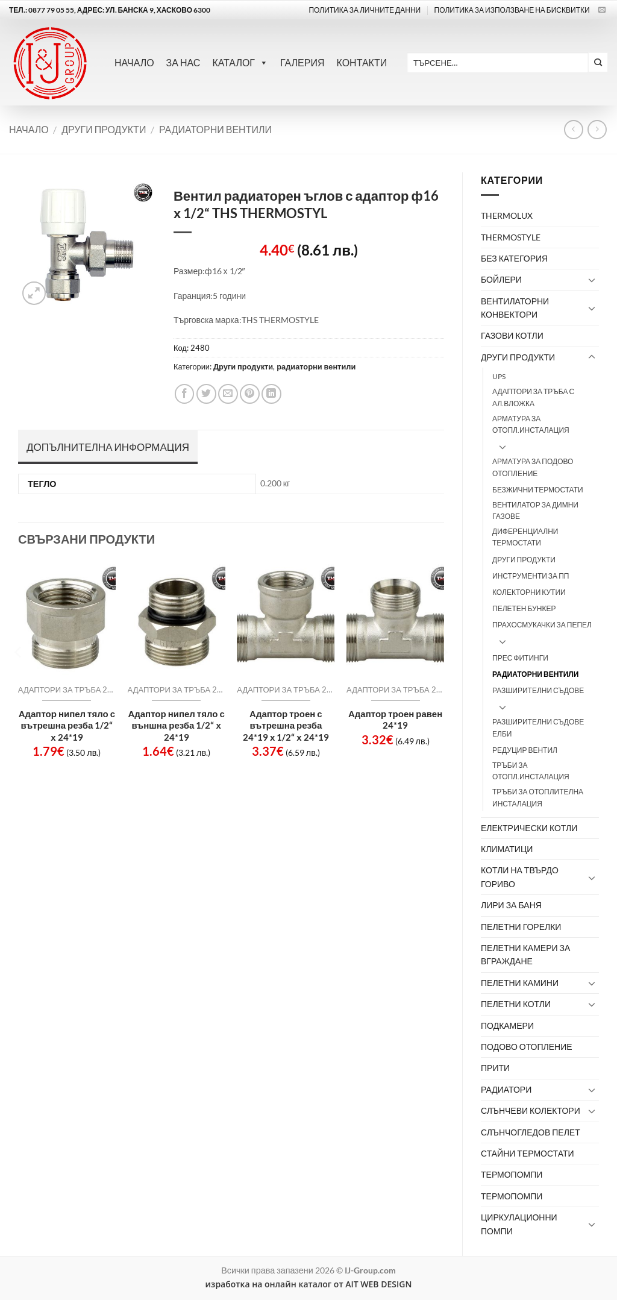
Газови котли (512, 335)
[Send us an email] (602, 10)
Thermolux (507, 215)
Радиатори (506, 1089)
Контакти (362, 62)
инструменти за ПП (530, 575)
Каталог (240, 62)
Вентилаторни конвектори (515, 307)
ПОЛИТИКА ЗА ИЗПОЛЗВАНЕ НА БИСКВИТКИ (512, 9)
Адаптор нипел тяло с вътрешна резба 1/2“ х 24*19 (67, 725)
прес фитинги (520, 657)
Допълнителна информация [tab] (108, 447)
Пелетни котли (516, 1004)
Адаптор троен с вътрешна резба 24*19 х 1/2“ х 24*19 (286, 725)
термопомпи (511, 1196)
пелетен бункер (524, 608)
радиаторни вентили (215, 129)
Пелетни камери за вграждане (525, 954)
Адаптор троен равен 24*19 (395, 719)
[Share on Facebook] (185, 394)
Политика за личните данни (364, 9)
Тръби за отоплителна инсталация (537, 797)
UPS (499, 376)
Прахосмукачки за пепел (542, 624)
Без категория (514, 258)
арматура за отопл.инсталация (530, 424)
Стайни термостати (527, 1153)
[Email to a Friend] (228, 394)
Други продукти (103, 129)
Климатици (507, 849)
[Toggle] (591, 279)
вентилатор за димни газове (535, 510)
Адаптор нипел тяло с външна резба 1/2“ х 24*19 (176, 725)
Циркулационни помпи (519, 1224)
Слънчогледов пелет (530, 1132)
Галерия (302, 62)
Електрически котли (529, 828)
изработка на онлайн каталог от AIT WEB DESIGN (308, 1284)
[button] (34, 293)
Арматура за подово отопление (532, 467)
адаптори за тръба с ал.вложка (533, 397)
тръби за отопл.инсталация (530, 771)
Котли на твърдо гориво (520, 876)
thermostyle (510, 237)
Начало (134, 62)
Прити (495, 1068)
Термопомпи (511, 1174)
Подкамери (507, 1025)
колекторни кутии (529, 592)
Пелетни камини (520, 983)
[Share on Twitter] (206, 394)
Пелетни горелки (521, 927)
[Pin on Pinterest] (250, 394)
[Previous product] (596, 129)
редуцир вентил (524, 750)
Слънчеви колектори (530, 1110)
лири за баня (511, 905)
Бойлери (501, 279)
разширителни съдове (538, 690)
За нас (183, 62)
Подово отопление (526, 1046)
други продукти (524, 559)
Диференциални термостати (525, 537)
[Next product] (573, 129)
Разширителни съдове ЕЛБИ (538, 727)
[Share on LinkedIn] (271, 394)
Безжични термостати (537, 489)
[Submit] (598, 62)
